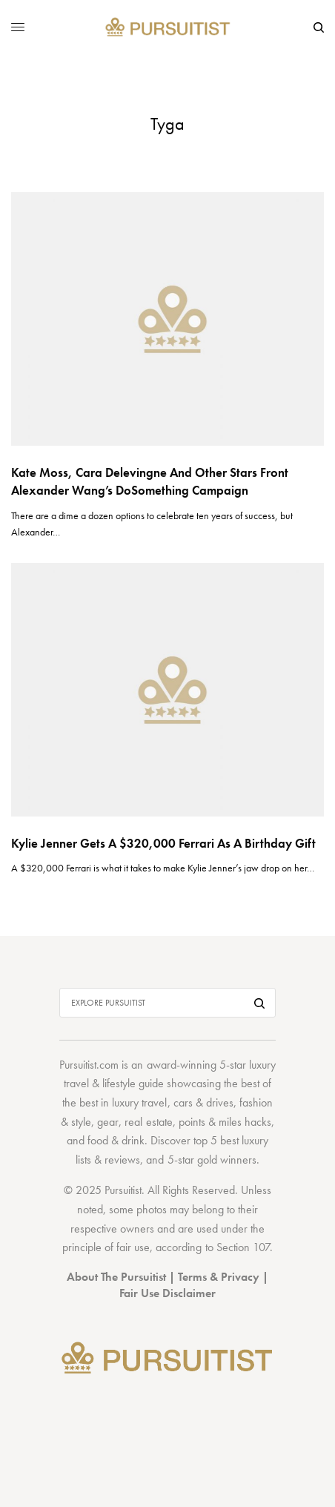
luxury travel (139, 1102)
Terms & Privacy (218, 1277)
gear (108, 1122)
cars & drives (203, 1102)
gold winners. (228, 1159)
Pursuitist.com (89, 1064)
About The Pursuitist (116, 1277)
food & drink (116, 1140)
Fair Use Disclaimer (167, 1293)
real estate (148, 1122)
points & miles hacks (225, 1122)
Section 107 (243, 1247)
